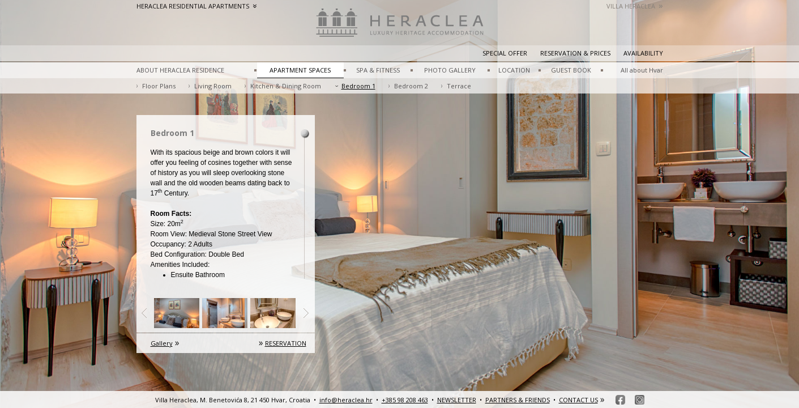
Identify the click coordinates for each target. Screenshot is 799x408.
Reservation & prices (575, 53)
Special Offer (504, 53)
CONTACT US (578, 400)
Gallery (162, 343)
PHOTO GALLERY (450, 70)
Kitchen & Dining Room (285, 86)
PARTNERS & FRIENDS (517, 400)
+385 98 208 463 (405, 400)
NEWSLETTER (456, 400)
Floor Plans (159, 86)
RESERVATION (285, 343)
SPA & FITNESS (378, 70)
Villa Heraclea (634, 6)
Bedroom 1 (358, 86)
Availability (643, 53)
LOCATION (514, 70)
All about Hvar (642, 70)
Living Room (213, 86)
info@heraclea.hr (346, 400)
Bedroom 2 (411, 86)
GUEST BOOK (571, 70)
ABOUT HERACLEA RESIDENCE (180, 70)
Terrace (459, 86)
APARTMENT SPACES (300, 70)
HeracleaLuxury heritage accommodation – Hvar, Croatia (400, 28)
